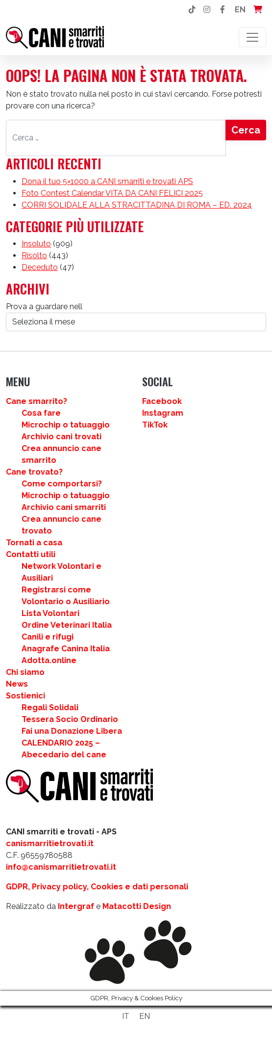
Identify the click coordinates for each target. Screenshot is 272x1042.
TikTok (155, 424)
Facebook (162, 401)
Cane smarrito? (36, 401)
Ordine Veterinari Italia (67, 625)
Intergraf (76, 906)
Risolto (34, 255)
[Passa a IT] (125, 1016)
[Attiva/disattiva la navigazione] (252, 37)
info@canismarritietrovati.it (61, 867)
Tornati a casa (34, 542)
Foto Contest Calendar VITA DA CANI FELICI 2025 (112, 193)
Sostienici (25, 695)
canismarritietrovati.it (50, 843)
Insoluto (36, 243)
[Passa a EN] (144, 1016)
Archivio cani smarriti (64, 507)
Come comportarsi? (62, 483)
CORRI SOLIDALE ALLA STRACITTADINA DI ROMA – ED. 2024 (137, 205)
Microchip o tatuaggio (66, 424)
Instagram (162, 413)
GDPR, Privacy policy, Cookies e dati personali (97, 886)
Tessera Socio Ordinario (70, 719)
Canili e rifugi (48, 636)
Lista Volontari (50, 613)
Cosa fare (41, 413)
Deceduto (40, 267)
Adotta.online (49, 660)
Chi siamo (25, 672)
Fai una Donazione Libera (72, 731)
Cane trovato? (34, 472)
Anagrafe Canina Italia (66, 648)
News (17, 684)
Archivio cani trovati (61, 436)
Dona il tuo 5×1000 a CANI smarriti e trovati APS (107, 181)
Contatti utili (30, 554)
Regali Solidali (50, 707)
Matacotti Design (136, 906)
